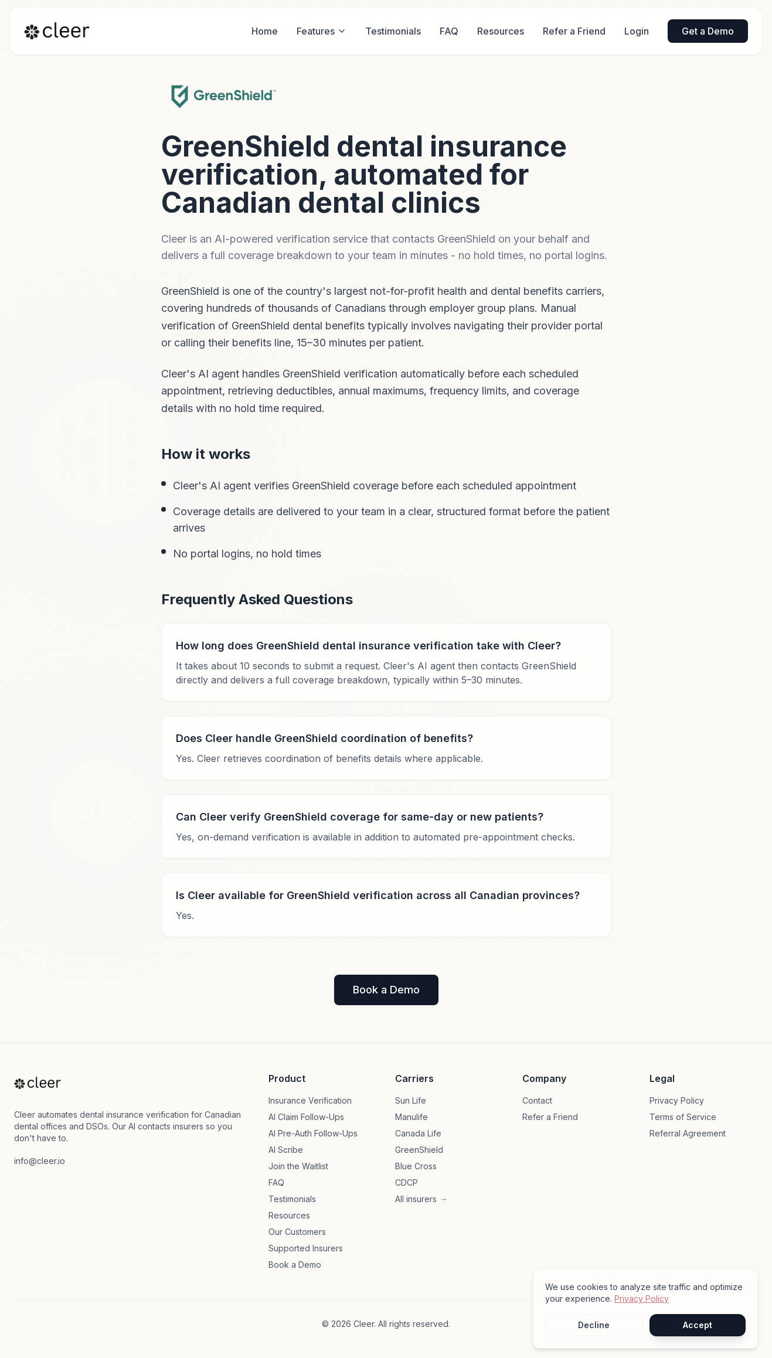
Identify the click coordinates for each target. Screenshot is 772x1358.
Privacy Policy (676, 1100)
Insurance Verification (310, 1100)
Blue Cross (416, 1166)
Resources (500, 31)
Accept (697, 1325)
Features (321, 31)
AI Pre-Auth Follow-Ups (313, 1133)
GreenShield (419, 1150)
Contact (537, 1100)
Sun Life (410, 1100)
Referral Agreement (687, 1133)
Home (264, 31)
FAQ (449, 31)
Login (636, 31)
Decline (594, 1325)
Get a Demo (708, 31)
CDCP (406, 1182)
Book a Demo (386, 989)
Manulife (411, 1117)
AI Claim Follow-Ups (306, 1117)
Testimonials (393, 31)
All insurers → (421, 1199)
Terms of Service (682, 1117)
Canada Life (418, 1133)
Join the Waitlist (298, 1166)
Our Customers (297, 1232)
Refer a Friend (574, 31)
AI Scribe (285, 1150)
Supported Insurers (305, 1248)
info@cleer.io (39, 1161)
